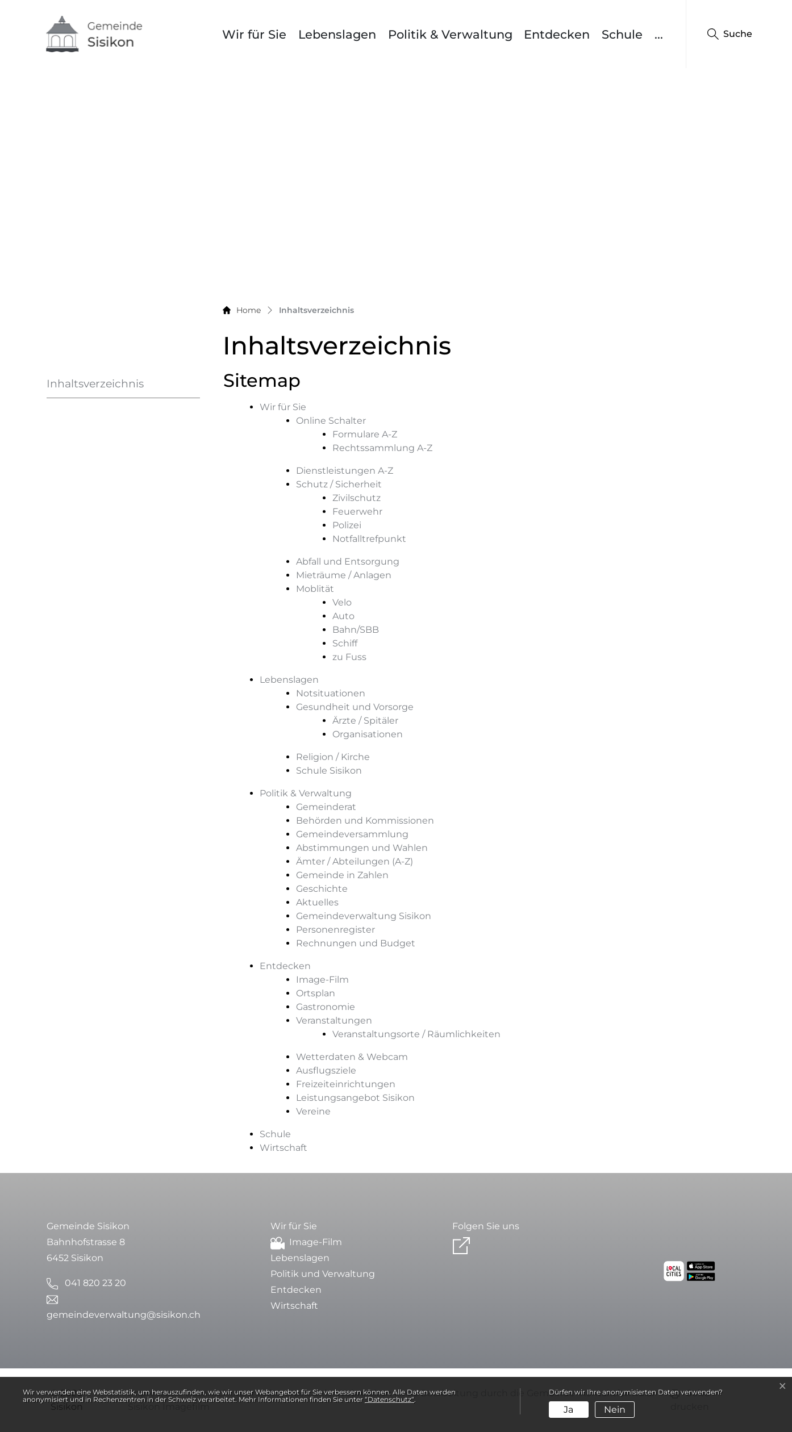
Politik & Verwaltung (450, 34)
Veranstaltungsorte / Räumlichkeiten (416, 1034)
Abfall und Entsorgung (347, 561)
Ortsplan (315, 993)
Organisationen (367, 734)
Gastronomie (325, 1006)
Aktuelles (317, 902)
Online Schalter (331, 420)
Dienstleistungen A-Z (344, 470)
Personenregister (335, 929)
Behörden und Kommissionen (365, 820)
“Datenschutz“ (389, 1399)
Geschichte (322, 888)
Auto (343, 616)
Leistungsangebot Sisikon (355, 1097)
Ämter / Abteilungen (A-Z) (354, 861)
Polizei (346, 525)
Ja (568, 1409)
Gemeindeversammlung (352, 834)
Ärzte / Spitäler (365, 720)
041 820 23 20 (95, 1282)
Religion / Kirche (333, 757)
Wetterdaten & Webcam (352, 1056)
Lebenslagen (337, 34)
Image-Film (322, 979)
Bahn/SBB (355, 629)
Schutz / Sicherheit (339, 484)
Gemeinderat (326, 806)
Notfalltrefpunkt (369, 538)
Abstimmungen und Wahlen (362, 847)
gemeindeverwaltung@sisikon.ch (124, 1314)
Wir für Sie (254, 34)
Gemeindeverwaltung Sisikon (363, 916)
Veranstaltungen (334, 1020)
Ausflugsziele (326, 1070)
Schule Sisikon (329, 770)
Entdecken (557, 34)
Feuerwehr (357, 511)
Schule (622, 34)
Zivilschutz (356, 497)
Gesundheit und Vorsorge (355, 707)
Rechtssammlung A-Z (382, 447)
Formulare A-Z (364, 434)
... (659, 34)
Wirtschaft (283, 1147)
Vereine (313, 1111)
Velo (342, 602)
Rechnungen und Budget (355, 943)
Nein (615, 1409)
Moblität (315, 588)
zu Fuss (349, 657)
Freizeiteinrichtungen (345, 1084)
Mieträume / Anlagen (343, 575)
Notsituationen (330, 693)
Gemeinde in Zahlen (342, 875)
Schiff (344, 643)
